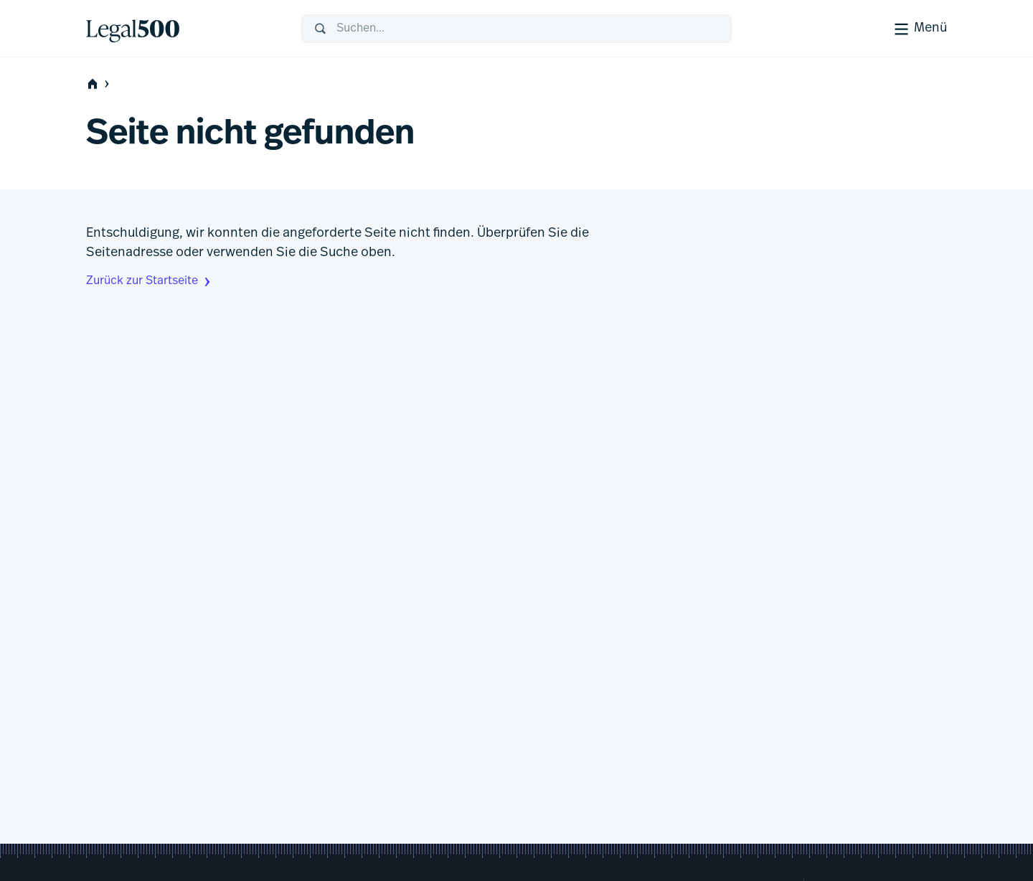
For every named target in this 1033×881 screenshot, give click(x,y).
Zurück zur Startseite (150, 281)
